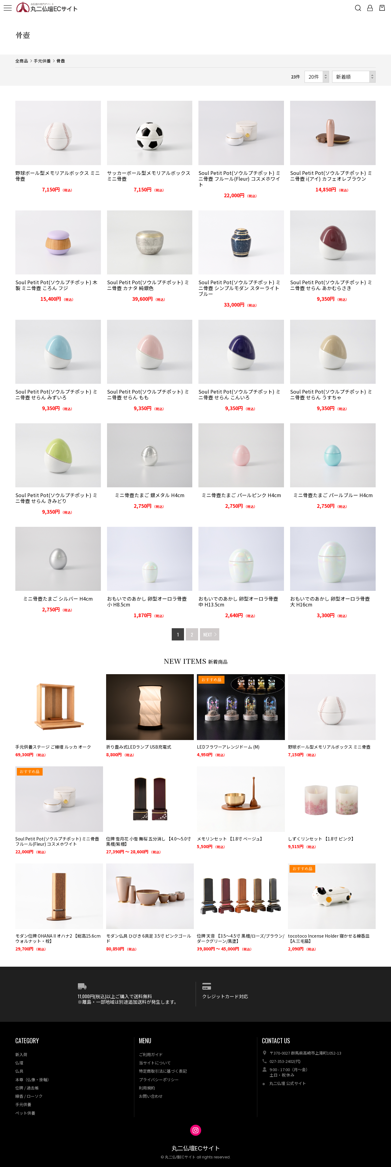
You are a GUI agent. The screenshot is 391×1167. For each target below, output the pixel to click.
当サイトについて (155, 1063)
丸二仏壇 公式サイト (287, 1083)
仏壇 (19, 1063)
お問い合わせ (151, 1096)
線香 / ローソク (29, 1096)
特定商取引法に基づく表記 (163, 1071)
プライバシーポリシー (159, 1079)
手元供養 (42, 61)
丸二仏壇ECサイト (195, 1148)
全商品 (21, 61)
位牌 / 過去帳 (27, 1088)
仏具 (19, 1071)
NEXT (207, 634)
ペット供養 (25, 1113)
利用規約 (147, 1088)
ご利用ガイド (151, 1054)
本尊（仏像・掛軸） (33, 1079)
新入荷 (21, 1054)
